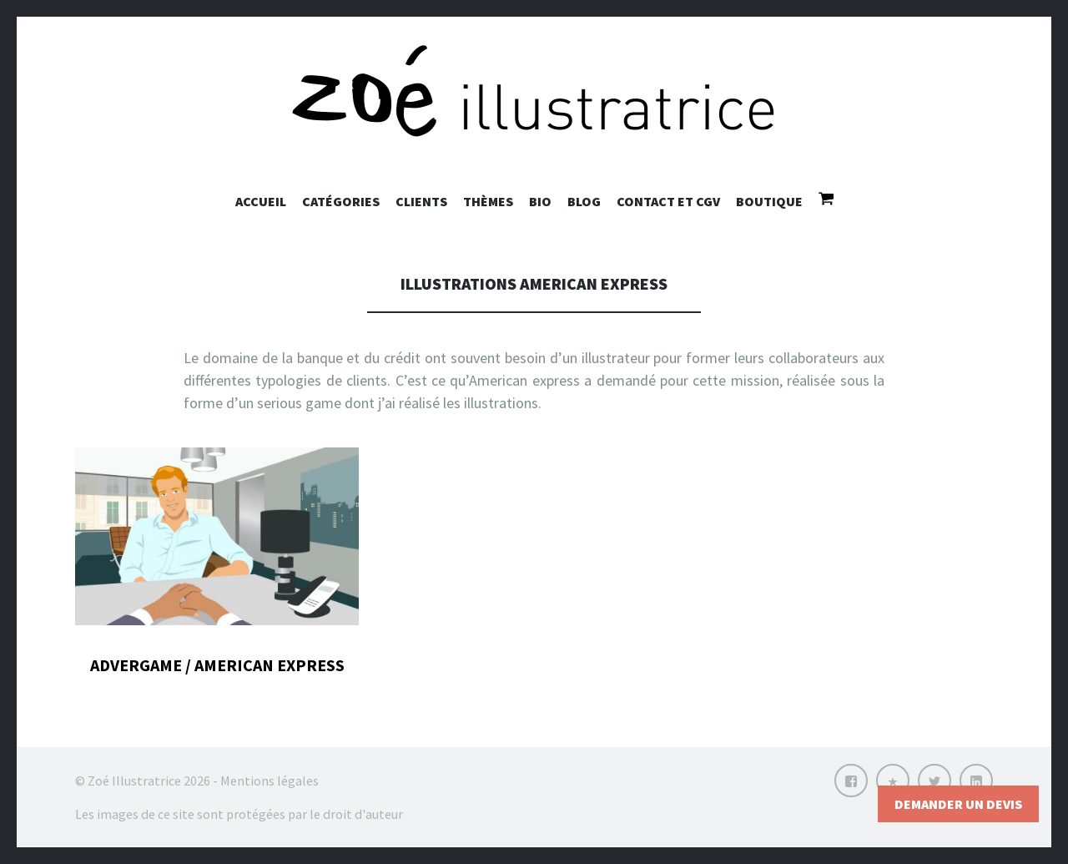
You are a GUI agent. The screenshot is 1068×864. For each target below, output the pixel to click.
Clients (421, 201)
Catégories (341, 201)
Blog (584, 201)
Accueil (260, 201)
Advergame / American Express (217, 664)
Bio (540, 201)
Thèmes (488, 201)
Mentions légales (269, 780)
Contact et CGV (668, 201)
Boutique (769, 201)
